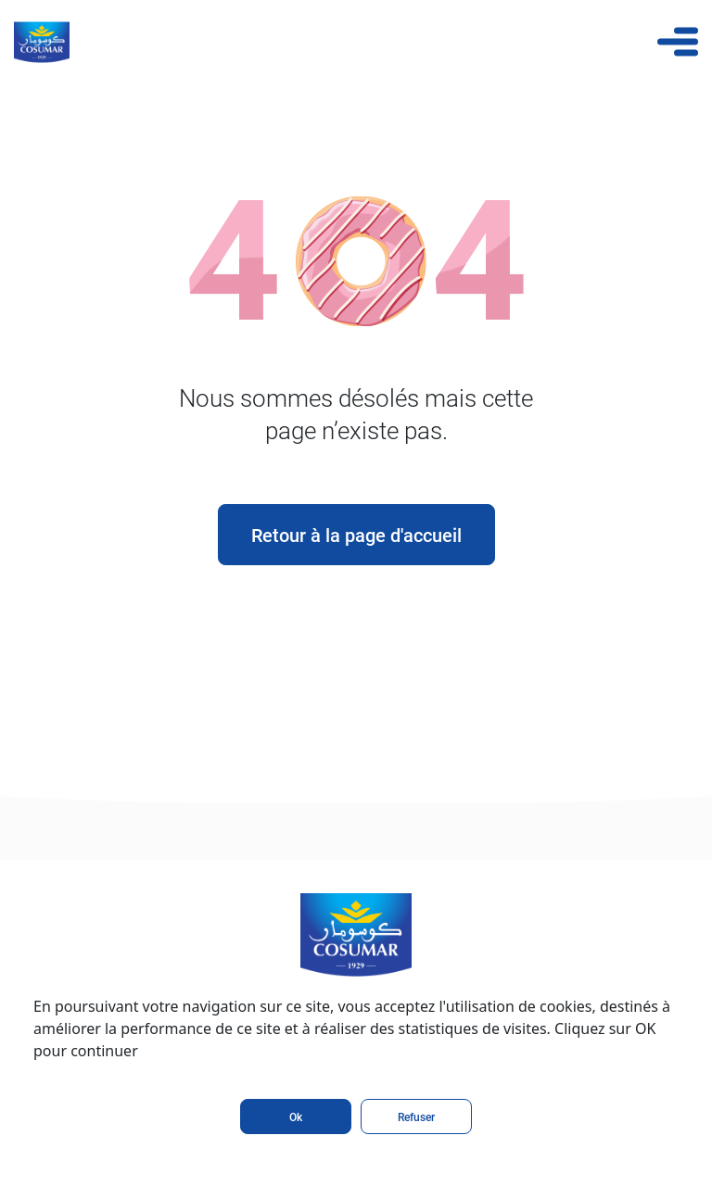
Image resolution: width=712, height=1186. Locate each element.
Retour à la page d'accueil (356, 535)
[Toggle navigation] (677, 42)
